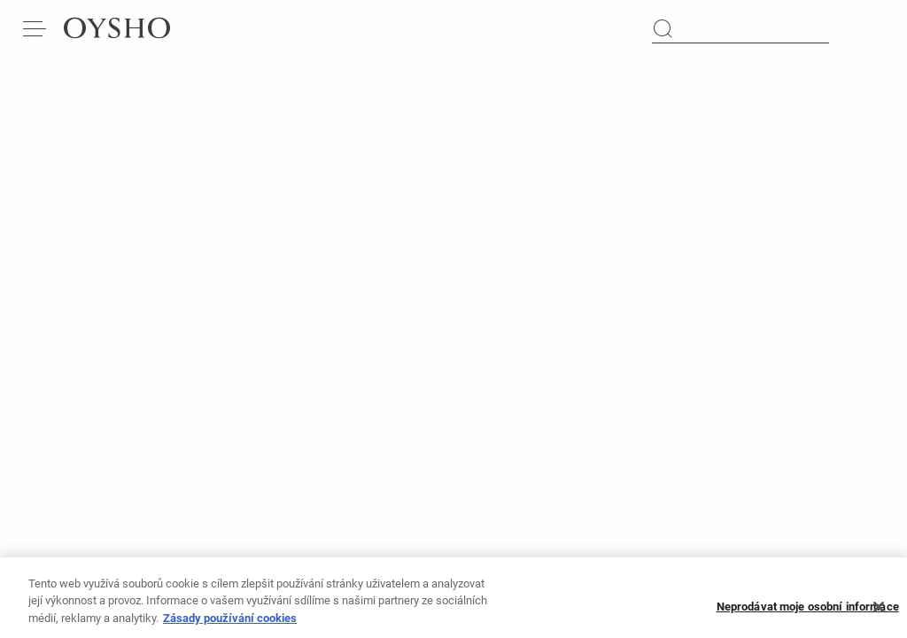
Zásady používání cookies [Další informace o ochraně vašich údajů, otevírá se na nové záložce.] (230, 625)
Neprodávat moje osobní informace (808, 614)
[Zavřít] (878, 614)
